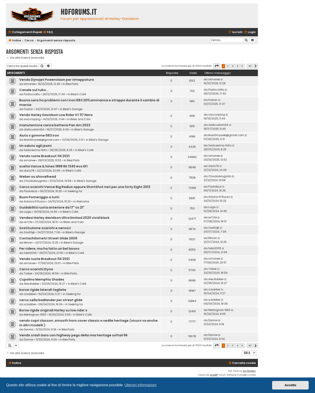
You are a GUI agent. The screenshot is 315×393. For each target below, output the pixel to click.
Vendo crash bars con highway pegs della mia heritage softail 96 (73, 335)
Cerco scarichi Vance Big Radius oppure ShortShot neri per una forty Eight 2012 (84, 187)
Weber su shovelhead (37, 176)
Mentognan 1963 (35, 314)
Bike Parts (72, 84)
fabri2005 (30, 253)
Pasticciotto (32, 94)
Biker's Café (78, 94)
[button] (216, 66)
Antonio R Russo (35, 201)
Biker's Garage (72, 109)
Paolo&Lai (30, 191)
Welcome (82, 201)
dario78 (29, 170)
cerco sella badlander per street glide (50, 300)
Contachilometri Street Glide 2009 (48, 238)
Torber (28, 273)
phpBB (213, 375)
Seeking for (75, 191)
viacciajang (32, 119)
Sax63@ (29, 232)
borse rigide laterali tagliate (42, 290)
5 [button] (242, 66)
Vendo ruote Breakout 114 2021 (44, 156)
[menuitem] (48, 32)
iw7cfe (28, 222)
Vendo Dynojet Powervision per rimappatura (56, 79)
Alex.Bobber (31, 284)
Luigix (27, 212)
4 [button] (237, 66)
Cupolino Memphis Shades (41, 279)
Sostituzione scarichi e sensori (45, 228)
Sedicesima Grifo (35, 150)
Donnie (28, 329)
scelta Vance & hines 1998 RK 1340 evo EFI (53, 166)
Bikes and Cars (80, 119)
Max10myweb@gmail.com (42, 140)
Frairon (28, 109)
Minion (28, 242)
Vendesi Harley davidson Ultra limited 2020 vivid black (64, 218)
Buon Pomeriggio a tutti (39, 197)
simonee (29, 84)
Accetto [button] (290, 385)
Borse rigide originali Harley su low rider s (53, 310)
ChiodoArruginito (35, 181)
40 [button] (250, 66)
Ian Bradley (249, 371)
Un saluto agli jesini (35, 146)
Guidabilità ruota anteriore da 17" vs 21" (51, 207)
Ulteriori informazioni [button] (140, 385)
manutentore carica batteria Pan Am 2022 (54, 125)
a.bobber (30, 294)
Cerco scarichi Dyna (36, 269)
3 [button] (232, 66)
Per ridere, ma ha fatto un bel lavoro (49, 248)
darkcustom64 (34, 129)
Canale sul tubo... (34, 90)
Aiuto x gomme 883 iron (39, 135)
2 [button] (228, 66)
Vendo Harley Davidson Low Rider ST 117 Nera (56, 115)
